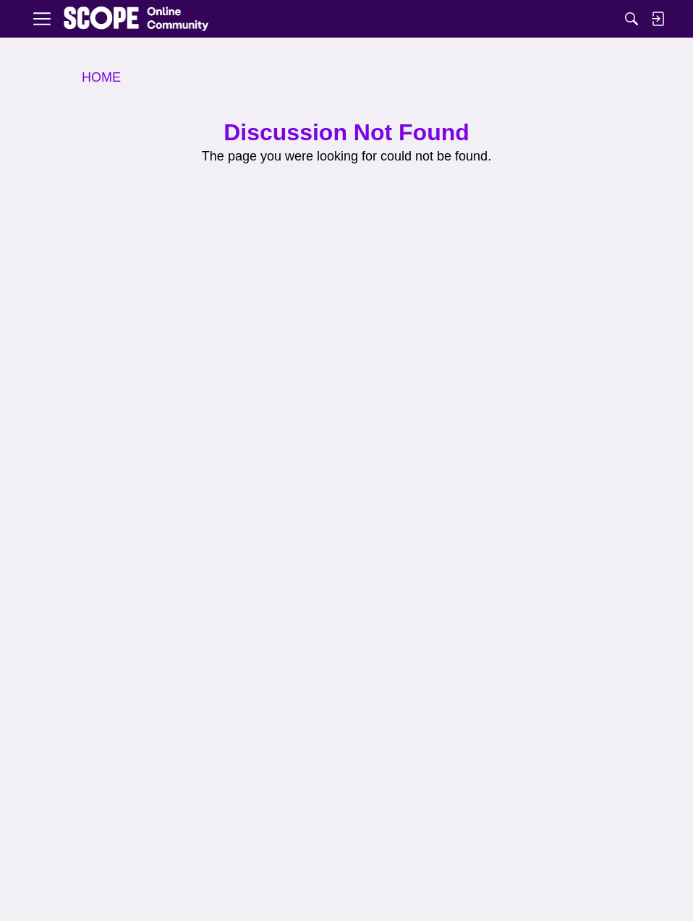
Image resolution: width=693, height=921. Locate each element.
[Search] (631, 19)
